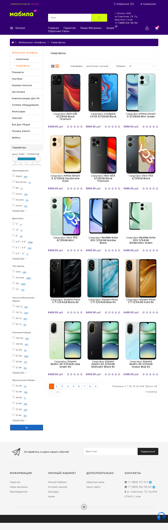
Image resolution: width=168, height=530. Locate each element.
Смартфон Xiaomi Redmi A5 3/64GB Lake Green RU (65, 364)
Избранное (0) (124, 4)
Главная (53, 28)
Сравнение (148, 4)
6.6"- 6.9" (22, 242)
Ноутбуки (17, 78)
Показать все (20, 210)
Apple (20, 176)
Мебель (16, 137)
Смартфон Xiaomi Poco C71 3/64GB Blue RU (103, 301)
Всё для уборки (21, 124)
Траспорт (17, 118)
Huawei (20, 200)
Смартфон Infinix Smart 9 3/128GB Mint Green (141, 115)
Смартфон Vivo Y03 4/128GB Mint (65, 239)
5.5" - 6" (20, 254)
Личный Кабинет (57, 482)
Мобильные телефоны (32, 42)
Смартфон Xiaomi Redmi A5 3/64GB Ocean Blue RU (141, 364)
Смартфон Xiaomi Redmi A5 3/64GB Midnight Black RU (103, 364)
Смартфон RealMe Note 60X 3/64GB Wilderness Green (140, 240)
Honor (20, 194)
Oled (19, 272)
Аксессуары (18, 111)
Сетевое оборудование (25, 105)
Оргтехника (18, 91)
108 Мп (20, 344)
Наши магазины (91, 28)
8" (17, 236)
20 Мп (20, 409)
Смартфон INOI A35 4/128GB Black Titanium (65, 116)
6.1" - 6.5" (22, 248)
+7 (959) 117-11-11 (138, 482)
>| (57, 392)
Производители (19, 491)
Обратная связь (59, 31)
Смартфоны (58, 42)
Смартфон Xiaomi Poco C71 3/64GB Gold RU (141, 301)
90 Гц (20, 318)
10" (17, 230)
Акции (110, 28)
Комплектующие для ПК (26, 98)
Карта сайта (93, 487)
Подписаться (148, 451)
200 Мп (21, 338)
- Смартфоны (21, 65)
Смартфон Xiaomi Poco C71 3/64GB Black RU (65, 301)
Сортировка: (76, 66)
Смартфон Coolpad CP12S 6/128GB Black (103, 115)
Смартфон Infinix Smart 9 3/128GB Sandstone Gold (65, 178)
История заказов (57, 487)
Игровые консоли (22, 85)
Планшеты (18, 72)
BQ (17, 188)
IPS (19, 284)
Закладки (53, 491)
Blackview (21, 182)
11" (17, 224)
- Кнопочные (20, 59)
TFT (18, 290)
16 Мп (19, 415)
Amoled (22, 278)
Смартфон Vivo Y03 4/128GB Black (141, 177)
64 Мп (19, 350)
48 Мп (20, 362)
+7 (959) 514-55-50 (140, 487)
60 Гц (19, 324)
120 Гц (20, 313)
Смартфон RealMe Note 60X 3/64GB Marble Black (103, 240)
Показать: (121, 66)
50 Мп (20, 356)
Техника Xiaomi (21, 131)
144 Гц (20, 307)
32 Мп (19, 368)
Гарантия (70, 28)
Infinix (20, 206)
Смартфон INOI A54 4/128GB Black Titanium (103, 178)
